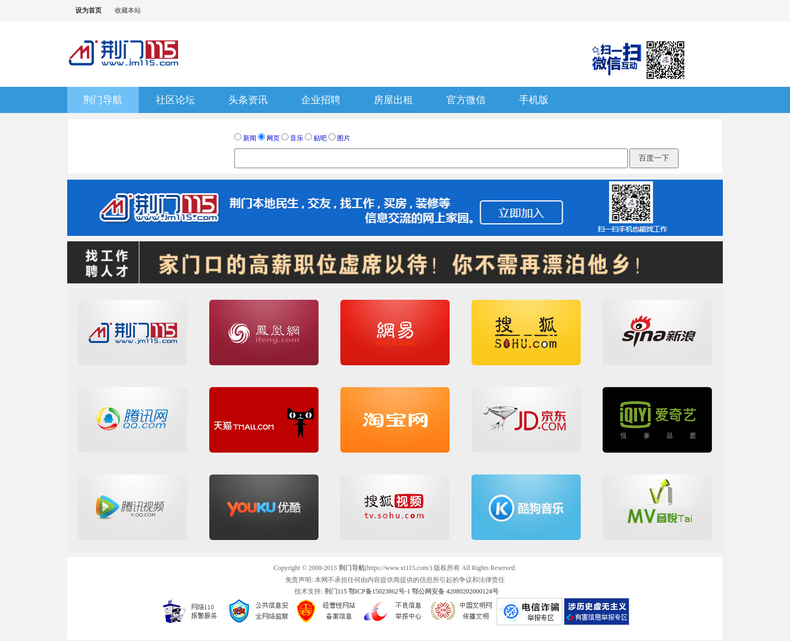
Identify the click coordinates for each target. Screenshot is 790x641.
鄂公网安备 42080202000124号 (455, 591)
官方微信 (466, 99)
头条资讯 (248, 99)
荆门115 (336, 591)
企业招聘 (320, 99)
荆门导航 (102, 99)
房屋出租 (393, 99)
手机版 (534, 99)
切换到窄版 (152, 10)
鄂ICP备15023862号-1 (379, 591)
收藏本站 (128, 10)
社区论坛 (175, 99)
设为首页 (88, 10)
